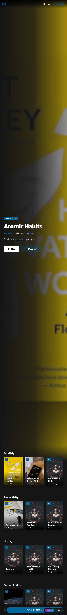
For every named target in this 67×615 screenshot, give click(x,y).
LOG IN (59, 4)
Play (11, 249)
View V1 (59, 610)
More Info (31, 249)
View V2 (50, 610)
